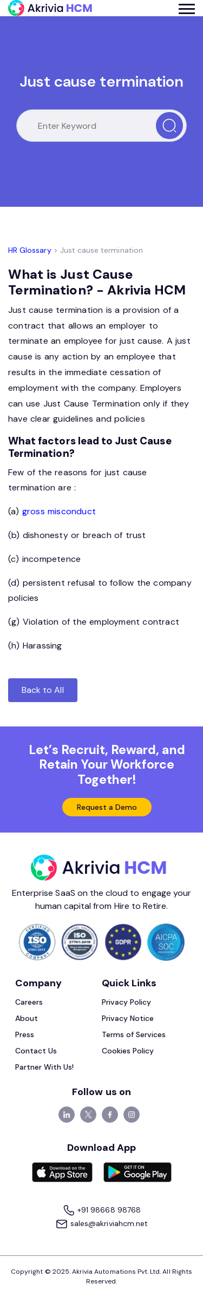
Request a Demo (107, 807)
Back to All (43, 690)
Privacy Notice (128, 1018)
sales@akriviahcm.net (101, 1224)
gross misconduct (60, 511)
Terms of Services (134, 1034)
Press (24, 1034)
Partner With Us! (44, 1067)
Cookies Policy (128, 1051)
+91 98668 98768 (101, 1210)
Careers (29, 1002)
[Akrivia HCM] (50, 8)
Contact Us (36, 1051)
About (26, 1018)
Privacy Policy (127, 1002)
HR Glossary (29, 250)
